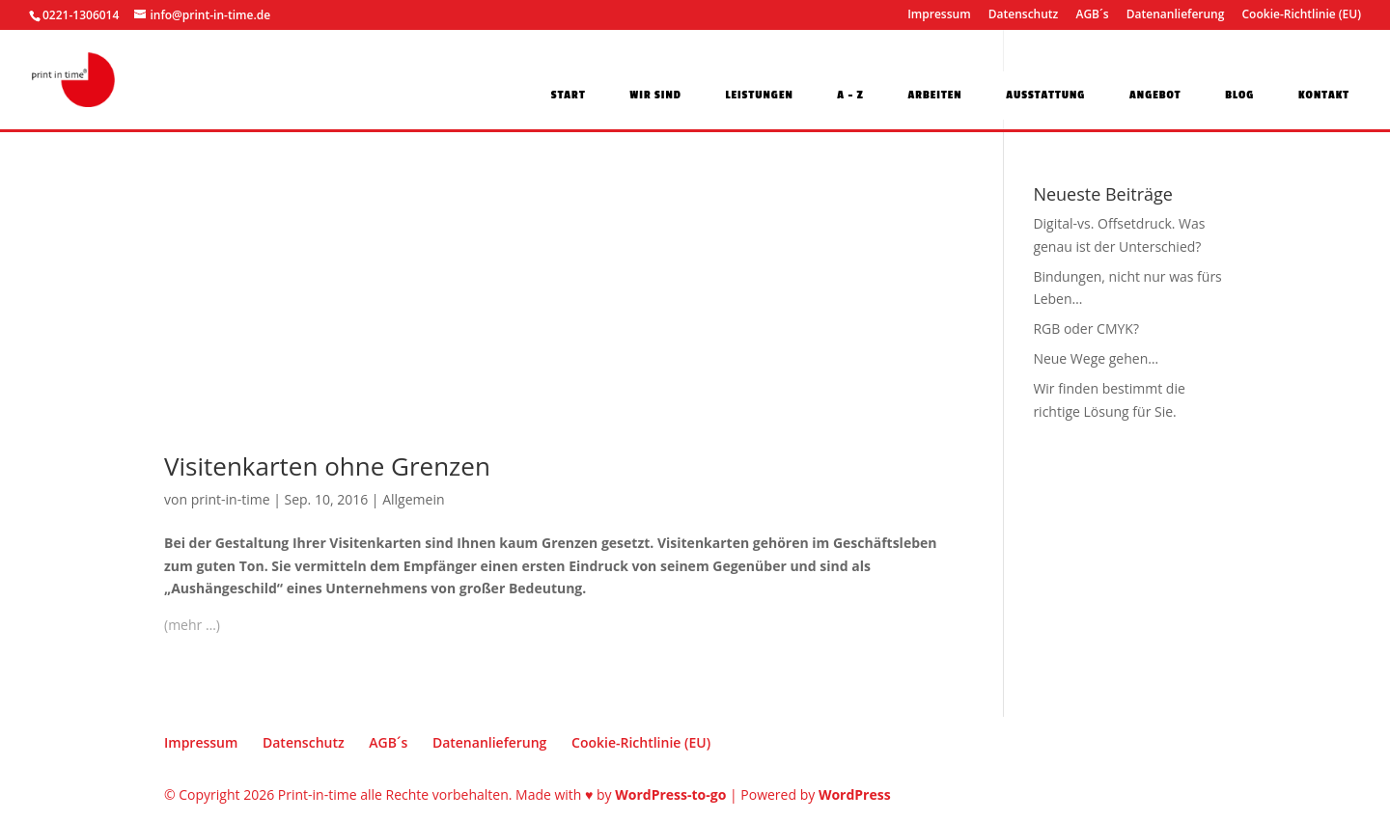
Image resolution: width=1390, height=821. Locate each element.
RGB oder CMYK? (1086, 328)
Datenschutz (1023, 15)
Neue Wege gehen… (1095, 358)
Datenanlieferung (1175, 15)
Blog (1240, 96)
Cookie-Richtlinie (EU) (1302, 15)
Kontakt (1324, 96)
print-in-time (230, 499)
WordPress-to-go (670, 794)
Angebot (1155, 96)
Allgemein (413, 499)
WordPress (855, 794)
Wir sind (655, 96)
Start (568, 96)
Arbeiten (934, 96)
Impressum (938, 15)
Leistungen (759, 96)
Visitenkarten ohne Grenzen (327, 466)
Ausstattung (1045, 96)
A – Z (850, 96)
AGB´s (1091, 15)
